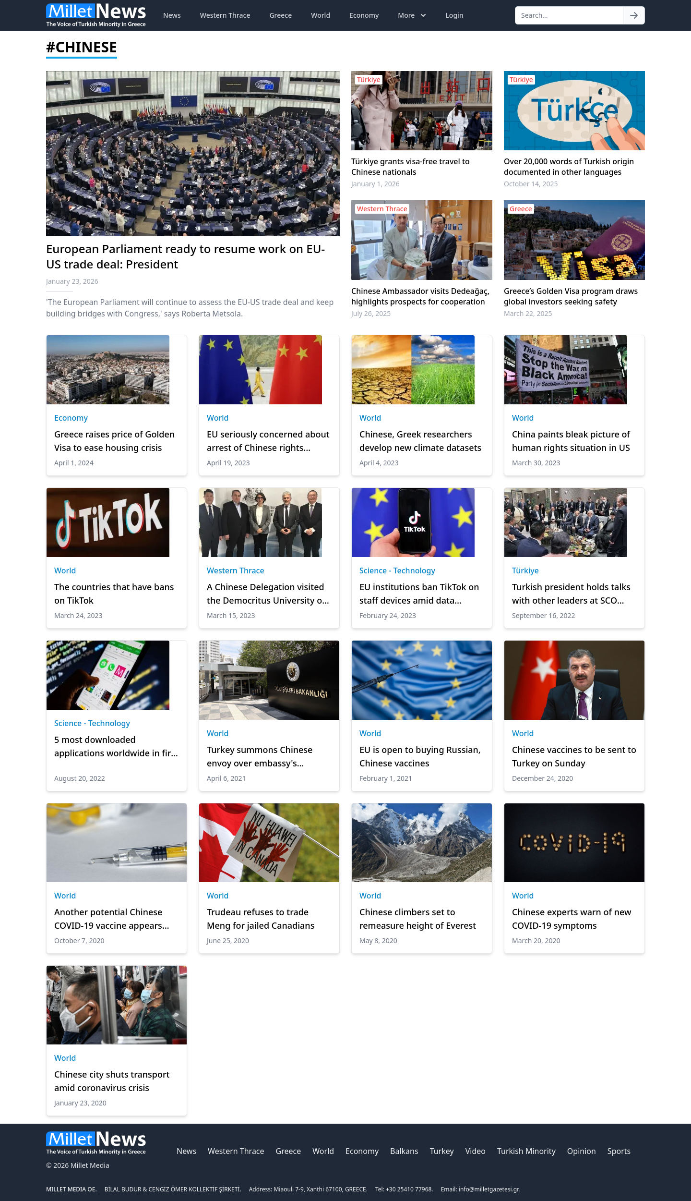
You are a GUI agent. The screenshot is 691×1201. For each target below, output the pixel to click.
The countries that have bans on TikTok (114, 593)
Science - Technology (397, 570)
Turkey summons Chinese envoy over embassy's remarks (259, 757)
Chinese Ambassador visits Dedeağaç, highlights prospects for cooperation (420, 296)
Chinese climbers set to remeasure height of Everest (417, 918)
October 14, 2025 (531, 183)
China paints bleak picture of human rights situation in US (571, 440)
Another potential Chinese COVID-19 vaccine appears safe (108, 919)
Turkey (442, 1151)
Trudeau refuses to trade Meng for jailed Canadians (260, 918)
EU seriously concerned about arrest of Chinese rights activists (268, 441)
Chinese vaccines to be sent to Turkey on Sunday (574, 756)
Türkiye (525, 570)
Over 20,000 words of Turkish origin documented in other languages (569, 166)
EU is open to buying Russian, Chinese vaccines (420, 756)
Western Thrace (225, 15)
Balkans (404, 1151)
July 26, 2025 (371, 313)
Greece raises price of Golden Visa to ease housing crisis (114, 440)
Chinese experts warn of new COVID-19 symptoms (571, 918)
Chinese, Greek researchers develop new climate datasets (420, 440)
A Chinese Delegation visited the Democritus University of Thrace (266, 594)
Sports (619, 1151)
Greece (280, 15)
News (172, 15)
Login (454, 15)
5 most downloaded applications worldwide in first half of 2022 (116, 747)
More (413, 15)
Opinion (581, 1151)
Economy (364, 15)
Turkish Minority (526, 1151)
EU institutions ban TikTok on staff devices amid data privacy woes (419, 594)
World (320, 15)
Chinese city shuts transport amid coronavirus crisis (112, 1080)
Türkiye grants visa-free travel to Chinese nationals (410, 166)
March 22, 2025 (528, 313)
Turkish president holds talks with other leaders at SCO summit (571, 594)
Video (475, 1151)
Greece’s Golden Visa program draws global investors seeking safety (571, 296)
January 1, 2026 (375, 183)
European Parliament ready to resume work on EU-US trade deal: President (185, 256)
